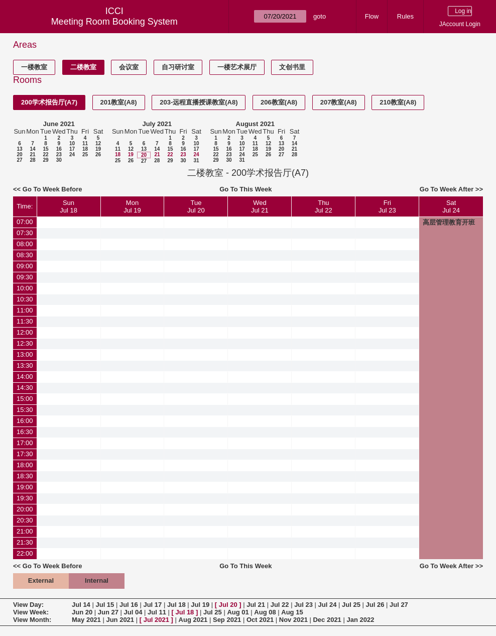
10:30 (25, 299)
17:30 (25, 454)
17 (72, 149)
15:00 (25, 398)
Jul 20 (228, 604)
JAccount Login (459, 24)
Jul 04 (133, 612)
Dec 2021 (327, 619)
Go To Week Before (52, 189)
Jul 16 (128, 604)
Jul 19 (200, 604)
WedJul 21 (260, 206)
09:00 (25, 266)
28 (32, 160)
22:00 (25, 553)
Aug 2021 (193, 619)
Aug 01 (238, 612)
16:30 (25, 432)
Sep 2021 (227, 619)
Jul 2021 (156, 619)
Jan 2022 (360, 619)
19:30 (25, 498)
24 (72, 154)
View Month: (32, 619)
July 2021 (157, 124)
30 (59, 160)
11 (85, 143)
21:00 (25, 531)
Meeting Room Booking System (114, 22)
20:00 (25, 509)
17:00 (25, 443)
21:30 (25, 542)
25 (85, 154)
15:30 (25, 409)
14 (32, 149)
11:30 (25, 321)
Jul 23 (303, 604)
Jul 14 (81, 604)
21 (32, 154)
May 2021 (86, 619)
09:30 (25, 277)
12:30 (25, 343)
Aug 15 (292, 612)
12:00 (25, 332)
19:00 (25, 487)
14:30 (25, 387)
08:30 (25, 255)
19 (98, 149)
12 (98, 143)
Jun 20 (82, 612)
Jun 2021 (120, 619)
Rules (405, 16)
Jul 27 (399, 604)
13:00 (25, 354)
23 (59, 154)
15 (45, 149)
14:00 (25, 376)
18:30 (25, 476)
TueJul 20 (196, 206)
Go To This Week (245, 189)
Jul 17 (152, 604)
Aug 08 (265, 612)
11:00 (25, 310)
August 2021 (255, 124)
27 (19, 160)
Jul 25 (351, 604)
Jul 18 (176, 604)
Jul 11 (157, 612)
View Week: (31, 612)
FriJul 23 (387, 206)
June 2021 (59, 124)
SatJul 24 (451, 206)
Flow (372, 16)
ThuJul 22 (323, 206)
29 (45, 160)
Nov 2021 (293, 619)
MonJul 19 (132, 206)
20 (19, 154)
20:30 (25, 520)
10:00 (25, 288)
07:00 (25, 222)
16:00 (25, 421)
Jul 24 (327, 604)
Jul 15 (104, 604)
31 (196, 160)
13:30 (25, 365)
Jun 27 (108, 612)
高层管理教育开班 (449, 222)
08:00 (25, 244)
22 (45, 154)
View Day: (28, 604)
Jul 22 (280, 604)
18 (85, 149)
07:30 (25, 233)
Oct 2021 (260, 619)
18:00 (25, 465)
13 (19, 149)
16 (59, 149)
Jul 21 (255, 604)
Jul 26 (375, 604)
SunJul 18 (68, 206)
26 (98, 154)
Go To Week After (446, 189)
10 (72, 143)
